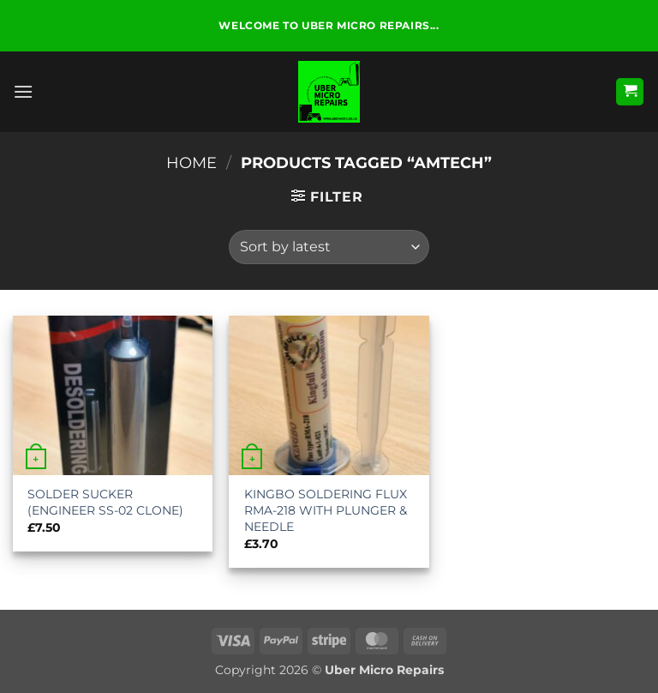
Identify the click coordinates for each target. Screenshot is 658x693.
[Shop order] (329, 247)
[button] (23, 91)
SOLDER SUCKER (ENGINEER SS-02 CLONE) (105, 502)
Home (191, 162)
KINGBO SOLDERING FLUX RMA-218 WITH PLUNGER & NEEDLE (325, 509)
